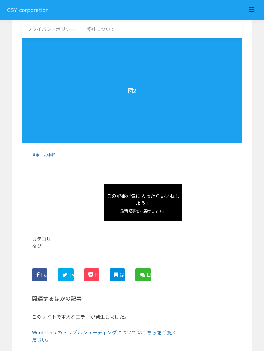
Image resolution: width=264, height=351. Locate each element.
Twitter (67, 275)
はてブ (119, 275)
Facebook (41, 275)
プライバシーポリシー (51, 29)
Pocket (93, 275)
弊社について (100, 29)
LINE (145, 275)
